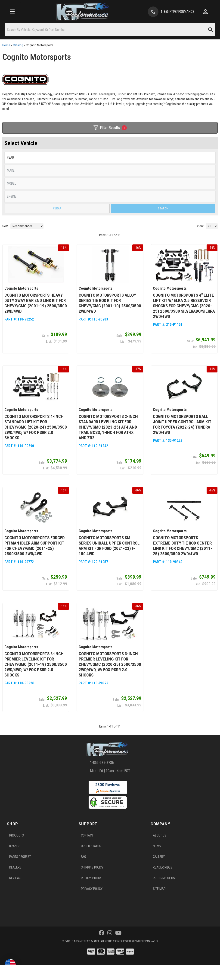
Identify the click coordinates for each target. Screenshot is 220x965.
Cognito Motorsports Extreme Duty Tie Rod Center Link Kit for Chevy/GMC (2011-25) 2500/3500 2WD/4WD (182, 545)
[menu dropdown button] (12, 11)
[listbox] (110, 158)
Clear (57, 208)
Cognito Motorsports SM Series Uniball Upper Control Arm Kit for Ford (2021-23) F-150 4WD (109, 545)
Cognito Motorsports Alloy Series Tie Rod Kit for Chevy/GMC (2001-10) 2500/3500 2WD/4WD (110, 303)
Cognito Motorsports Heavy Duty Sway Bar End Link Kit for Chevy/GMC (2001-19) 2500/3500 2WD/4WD (35, 303)
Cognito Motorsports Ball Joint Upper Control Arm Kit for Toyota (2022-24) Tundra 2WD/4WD (182, 424)
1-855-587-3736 (102, 762)
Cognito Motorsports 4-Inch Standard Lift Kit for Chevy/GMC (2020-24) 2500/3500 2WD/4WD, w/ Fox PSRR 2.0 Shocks (35, 427)
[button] (110, 29)
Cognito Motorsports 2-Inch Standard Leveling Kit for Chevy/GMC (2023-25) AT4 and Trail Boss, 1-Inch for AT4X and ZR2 (108, 427)
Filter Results (110, 127)
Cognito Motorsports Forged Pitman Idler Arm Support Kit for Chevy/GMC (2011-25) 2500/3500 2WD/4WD (34, 545)
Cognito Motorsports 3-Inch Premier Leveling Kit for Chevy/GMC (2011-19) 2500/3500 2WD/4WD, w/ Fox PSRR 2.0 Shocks (35, 664)
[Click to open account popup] (205, 11)
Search (163, 208)
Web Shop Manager (147, 941)
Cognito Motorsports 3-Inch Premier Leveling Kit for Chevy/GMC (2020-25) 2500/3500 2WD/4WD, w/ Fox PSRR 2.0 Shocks (110, 664)
